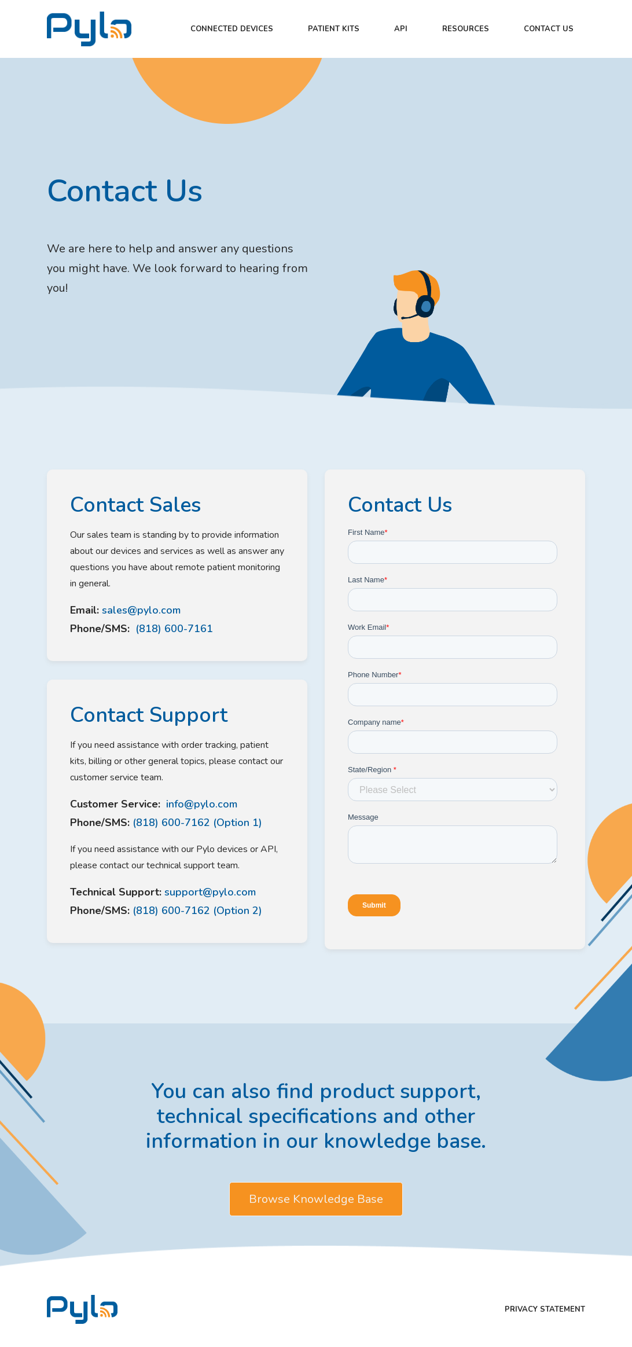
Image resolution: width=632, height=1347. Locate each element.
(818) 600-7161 (173, 629)
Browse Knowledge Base (316, 1199)
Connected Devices (231, 29)
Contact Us (549, 29)
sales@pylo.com (141, 610)
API (400, 29)
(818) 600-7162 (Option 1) (197, 823)
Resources (465, 29)
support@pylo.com (210, 892)
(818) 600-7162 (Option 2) (197, 910)
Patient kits (333, 29)
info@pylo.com (200, 804)
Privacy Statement (545, 1309)
